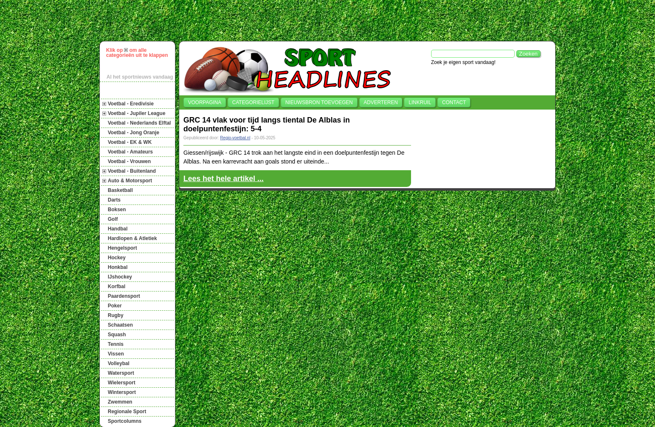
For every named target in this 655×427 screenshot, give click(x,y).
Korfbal (116, 286)
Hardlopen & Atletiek (132, 238)
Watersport (121, 373)
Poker (115, 306)
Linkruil (420, 102)
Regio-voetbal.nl (235, 138)
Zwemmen (120, 402)
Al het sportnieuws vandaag (140, 77)
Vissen (116, 354)
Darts (114, 200)
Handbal (117, 229)
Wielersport (121, 383)
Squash (117, 335)
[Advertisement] (331, 20)
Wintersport (122, 392)
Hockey (117, 258)
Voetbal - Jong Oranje (133, 133)
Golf (113, 219)
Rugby (115, 315)
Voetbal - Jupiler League (136, 113)
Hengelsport (122, 248)
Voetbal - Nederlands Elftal (139, 123)
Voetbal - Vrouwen (129, 161)
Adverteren (381, 102)
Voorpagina (204, 102)
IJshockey (120, 277)
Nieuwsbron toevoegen (319, 102)
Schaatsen (120, 325)
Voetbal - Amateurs (130, 152)
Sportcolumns (125, 421)
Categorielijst (253, 102)
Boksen (117, 209)
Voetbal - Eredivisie (131, 104)
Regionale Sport (127, 411)
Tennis (116, 344)
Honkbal (117, 267)
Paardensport (124, 296)
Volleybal (118, 363)
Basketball (120, 190)
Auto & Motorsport (130, 181)
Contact (454, 102)
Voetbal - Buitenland (132, 171)
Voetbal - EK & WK (130, 142)
